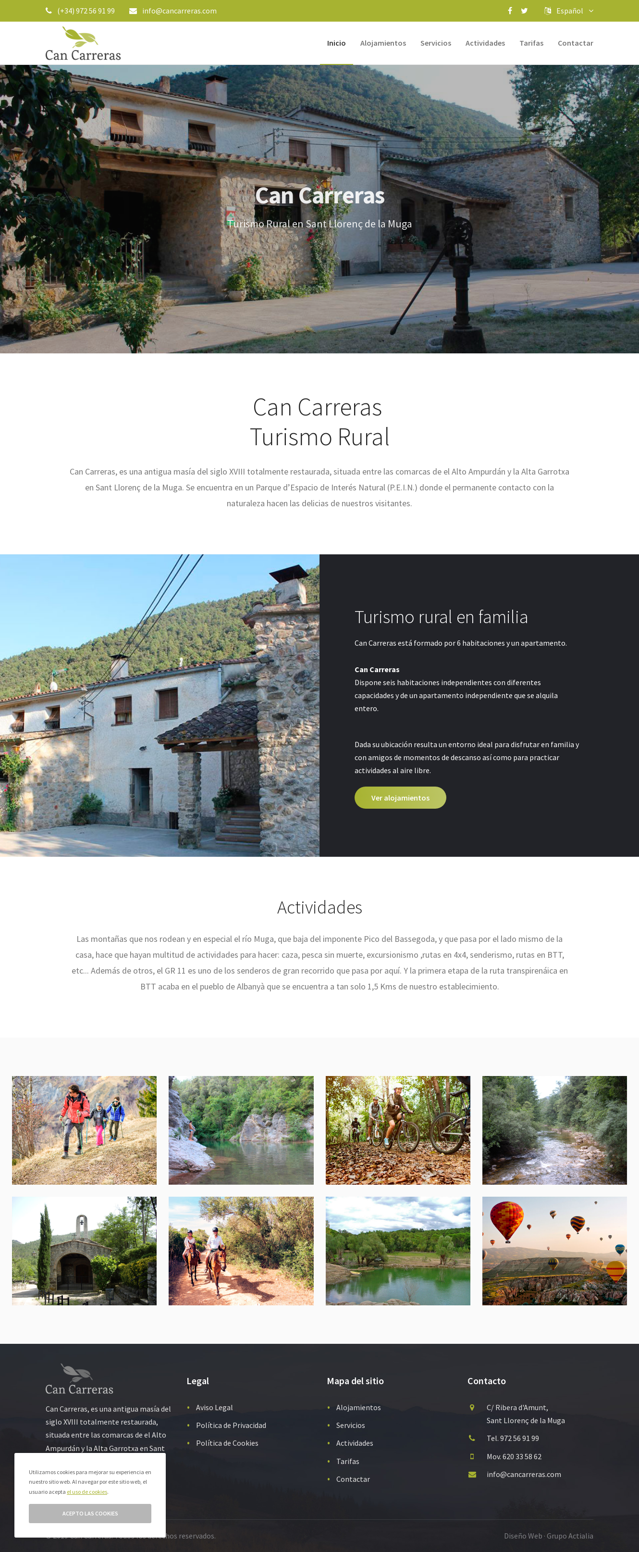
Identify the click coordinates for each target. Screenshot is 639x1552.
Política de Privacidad (231, 1425)
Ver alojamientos (400, 797)
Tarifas (531, 43)
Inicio (336, 43)
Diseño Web (523, 1535)
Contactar (575, 43)
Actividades (485, 43)
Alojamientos (383, 43)
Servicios (435, 43)
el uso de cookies (87, 1491)
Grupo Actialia (570, 1535)
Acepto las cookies (90, 1513)
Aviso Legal (214, 1407)
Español (568, 10)
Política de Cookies (227, 1443)
